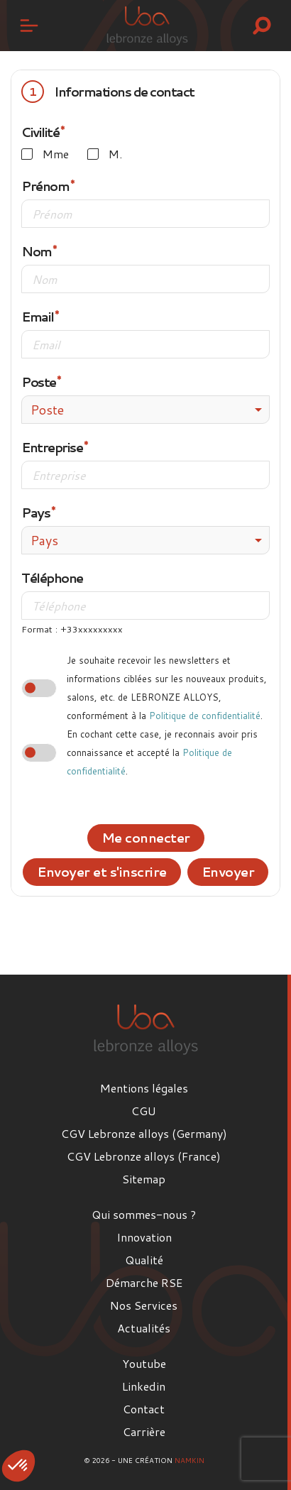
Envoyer (228, 871)
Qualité (144, 1259)
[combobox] (145, 409)
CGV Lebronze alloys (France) (144, 1156)
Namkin (189, 1460)
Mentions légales (144, 1088)
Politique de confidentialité (204, 715)
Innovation (144, 1237)
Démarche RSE (144, 1282)
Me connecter (145, 837)
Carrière (144, 1431)
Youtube (144, 1363)
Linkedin (143, 1386)
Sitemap (143, 1179)
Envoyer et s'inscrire (102, 871)
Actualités (143, 1328)
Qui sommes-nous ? (144, 1214)
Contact (144, 1409)
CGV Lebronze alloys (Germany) (144, 1133)
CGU (143, 1110)
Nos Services (143, 1305)
